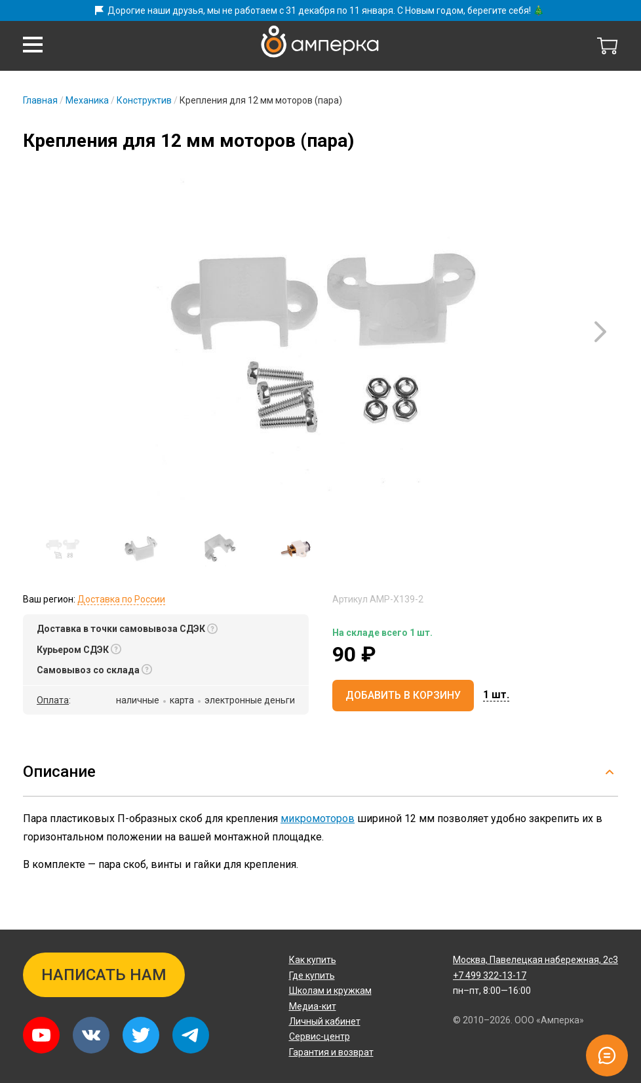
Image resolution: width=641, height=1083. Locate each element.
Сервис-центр (319, 1036)
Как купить (312, 960)
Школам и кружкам (330, 990)
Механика (87, 100)
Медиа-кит (312, 1006)
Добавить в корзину (403, 695)
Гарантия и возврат (331, 1052)
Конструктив (144, 100)
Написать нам (103, 975)
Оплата (53, 700)
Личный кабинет (324, 1021)
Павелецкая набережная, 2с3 (535, 960)
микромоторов (318, 818)
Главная (40, 100)
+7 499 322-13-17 (489, 975)
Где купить (312, 975)
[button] (33, 44)
